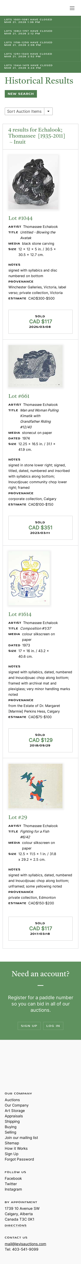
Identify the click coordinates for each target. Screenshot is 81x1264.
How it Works (16, 1148)
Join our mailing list (21, 1137)
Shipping (12, 1121)
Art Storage (15, 1110)
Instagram (13, 1189)
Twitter (11, 1184)
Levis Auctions (15, 7)
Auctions (12, 1100)
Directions (16, 1225)
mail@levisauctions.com (25, 1244)
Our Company (17, 1105)
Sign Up (29, 1026)
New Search (21, 94)
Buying (10, 1127)
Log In (53, 1026)
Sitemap (12, 1143)
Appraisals (14, 1116)
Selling (10, 1132)
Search (63, 8)
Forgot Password (19, 1159)
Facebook (13, 1178)
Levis (19, 1065)
